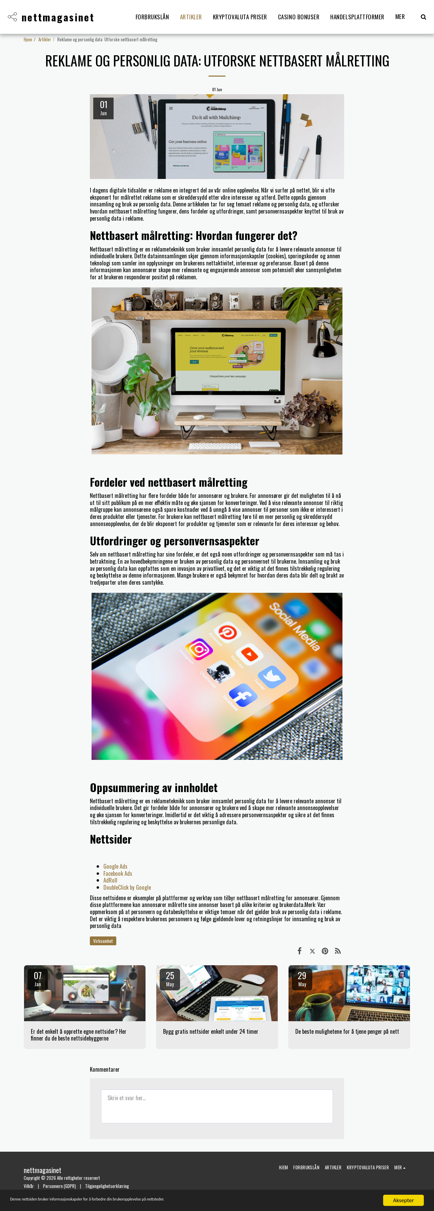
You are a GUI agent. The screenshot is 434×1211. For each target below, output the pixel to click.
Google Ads (115, 866)
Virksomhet (103, 940)
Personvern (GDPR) (59, 1186)
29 (302, 978)
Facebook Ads (117, 873)
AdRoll (110, 880)
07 (37, 978)
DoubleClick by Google (127, 887)
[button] (423, 17)
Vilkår (29, 1186)
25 (170, 978)
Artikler (44, 39)
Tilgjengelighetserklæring (107, 1186)
